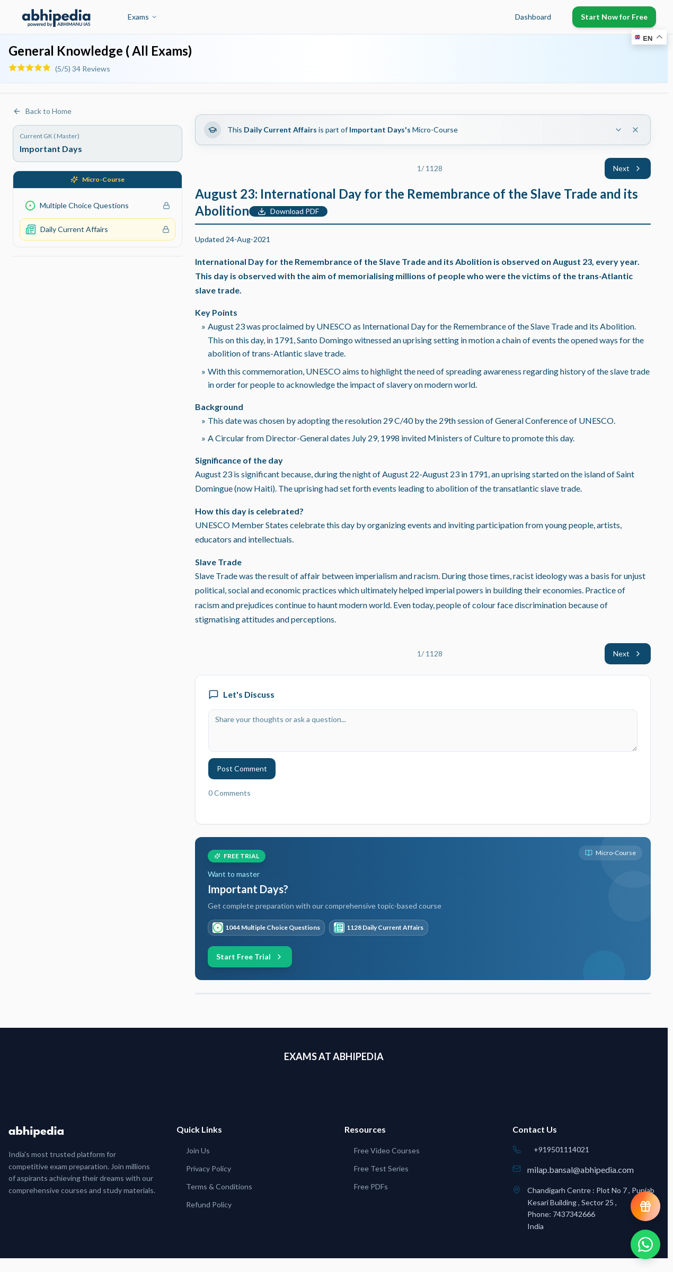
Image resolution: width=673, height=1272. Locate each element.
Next (627, 168)
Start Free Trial (250, 956)
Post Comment (242, 768)
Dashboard (533, 16)
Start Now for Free (614, 16)
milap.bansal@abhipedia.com (580, 1169)
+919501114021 (561, 1149)
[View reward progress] (645, 1206)
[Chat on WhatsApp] (645, 1244)
